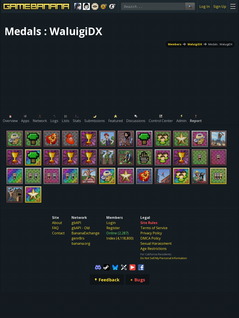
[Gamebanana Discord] (98, 267)
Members (174, 44)
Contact (58, 233)
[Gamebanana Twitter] (123, 267)
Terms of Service (154, 228)
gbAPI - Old (80, 228)
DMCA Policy (150, 238)
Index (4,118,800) (119, 238)
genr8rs (77, 238)
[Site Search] (190, 6)
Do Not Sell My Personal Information (163, 258)
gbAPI (76, 222)
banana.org (80, 243)
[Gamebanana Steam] (106, 267)
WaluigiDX (195, 44)
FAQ (55, 228)
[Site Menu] (233, 6)
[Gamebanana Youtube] (132, 267)
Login (111, 222)
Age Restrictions (153, 248)
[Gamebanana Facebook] (141, 267)
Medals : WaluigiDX (220, 44)
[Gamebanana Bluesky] (115, 267)
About (57, 222)
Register (113, 228)
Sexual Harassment (156, 243)
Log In (204, 6)
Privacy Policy (151, 233)
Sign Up (219, 6)
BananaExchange (85, 233)
